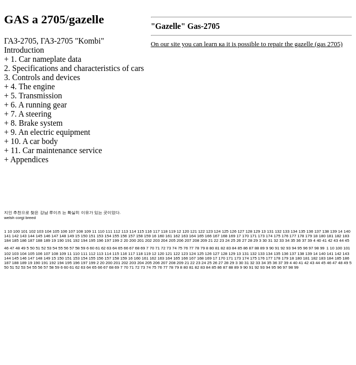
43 (336, 240)
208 (195, 240)
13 (263, 231)
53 (49, 248)
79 (203, 248)
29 (255, 240)
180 (322, 236)
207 (187, 240)
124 (217, 231)
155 (115, 236)
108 (79, 231)
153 (100, 236)
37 (304, 240)
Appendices (29, 159)
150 (84, 236)
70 (151, 248)
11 (94, 231)
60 (92, 248)
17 (238, 236)
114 (132, 231)
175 (276, 236)
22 (216, 240)
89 (262, 248)
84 (234, 248)
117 (156, 231)
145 (38, 236)
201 (140, 240)
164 (192, 236)
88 (257, 248)
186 (23, 240)
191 (68, 240)
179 (308, 236)
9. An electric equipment (50, 132)
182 (338, 236)
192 (76, 240)
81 (217, 248)
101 (24, 231)
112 (116, 231)
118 (164, 231)
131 (270, 231)
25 (233, 240)
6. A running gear (39, 104)
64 (114, 248)
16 (154, 236)
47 (12, 248)
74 (174, 248)
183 (345, 236)
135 (301, 231)
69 (143, 248)
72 (163, 248)
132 (278, 231)
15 (77, 236)
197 (107, 240)
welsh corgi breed (20, 217)
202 (148, 240)
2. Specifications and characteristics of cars (74, 68)
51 (37, 248)
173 (261, 236)
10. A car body (34, 141)
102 (32, 231)
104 (48, 231)
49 (23, 248)
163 (184, 236)
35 (293, 240)
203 (156, 240)
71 (157, 248)
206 (180, 240)
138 (325, 231)
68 (137, 248)
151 (92, 236)
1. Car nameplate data (46, 59)
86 (245, 248)
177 (293, 236)
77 (191, 248)
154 (107, 236)
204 (164, 240)
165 (200, 236)
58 (77, 248)
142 (15, 236)
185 (15, 240)
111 (109, 231)
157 (131, 236)
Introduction (24, 50)
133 (286, 231)
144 (31, 236)
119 (172, 231)
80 (212, 248)
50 (32, 248)
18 (315, 236)
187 (31, 240)
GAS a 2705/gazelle (54, 19)
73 (169, 248)
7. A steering (31, 114)
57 (71, 248)
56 (66, 248)
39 (309, 240)
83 (228, 248)
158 (139, 236)
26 (238, 240)
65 (120, 248)
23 (222, 240)
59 (83, 248)
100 (16, 231)
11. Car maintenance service (56, 150)
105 (56, 231)
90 (271, 248)
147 (55, 236)
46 (6, 248)
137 (317, 231)
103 (40, 231)
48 (17, 248)
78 (197, 248)
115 (140, 231)
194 (84, 240)
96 (305, 248)
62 (103, 248)
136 (309, 231)
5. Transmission (36, 95)
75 (180, 248)
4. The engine (33, 86)
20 (126, 240)
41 (324, 240)
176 (285, 236)
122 (201, 231)
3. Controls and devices (42, 77)
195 (92, 240)
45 (347, 240)
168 (224, 236)
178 (300, 236)
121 (193, 231)
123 (209, 231)
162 (176, 236)
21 (210, 240)
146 (47, 236)
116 (148, 231)
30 (264, 240)
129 (256, 231)
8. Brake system (37, 123)
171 (253, 236)
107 (71, 231)
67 (131, 248)
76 (185, 248)
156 (123, 236)
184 (7, 240)
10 (10, 231)
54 (55, 248)
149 (70, 236)
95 (299, 248)
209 (204, 240)
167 (216, 236)
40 (319, 240)
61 (97, 248)
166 (208, 236)
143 (23, 236)
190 (60, 240)
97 (311, 248)
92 (283, 248)
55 (60, 248)
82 (223, 248)
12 (179, 231)
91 (277, 248)
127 (241, 231)
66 (126, 248)
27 (244, 240)
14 (340, 231)
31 (270, 240)
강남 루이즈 (50, 212)
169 (231, 236)
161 (169, 236)
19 (54, 240)
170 (245, 236)
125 (225, 231)
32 (275, 240)
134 (294, 231)
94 (294, 248)
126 (233, 231)
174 (269, 236)
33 (282, 240)
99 (322, 248)
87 (251, 248)
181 (330, 236)
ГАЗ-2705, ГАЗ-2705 (54, 40)
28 (250, 240)
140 (347, 231)
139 (333, 231)
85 (240, 248)
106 (63, 231)
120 (185, 231)
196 (100, 240)
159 (147, 236)
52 (44, 248)
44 (341, 240)
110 (101, 231)
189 (47, 240)
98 (316, 248)
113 (125, 231)
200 (132, 240)
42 (330, 240)
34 (287, 240)
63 (109, 248)
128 (249, 231)
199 (115, 240)
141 (7, 236)
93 (288, 248)
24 (227, 240)
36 (298, 240)
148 (62, 236)
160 (160, 236)
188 (38, 240)
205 (172, 240)
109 (87, 231)
